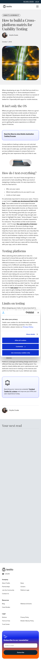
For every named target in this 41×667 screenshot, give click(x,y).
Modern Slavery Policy (27, 621)
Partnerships (6, 586)
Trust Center (6, 624)
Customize (20, 346)
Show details (30, 334)
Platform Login (24, 590)
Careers (22, 586)
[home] (7, 6)
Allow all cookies (20, 340)
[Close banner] (38, 312)
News (22, 583)
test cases (14, 288)
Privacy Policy (28, 327)
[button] (37, 6)
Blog (3, 603)
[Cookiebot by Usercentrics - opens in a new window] (26, 312)
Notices (4, 617)
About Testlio (6, 583)
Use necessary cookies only (20, 352)
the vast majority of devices (27, 224)
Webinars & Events (26, 603)
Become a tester (28, 1)
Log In (37, 1)
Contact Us (5, 593)
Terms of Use (6, 621)
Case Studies (6, 607)
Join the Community (8, 590)
